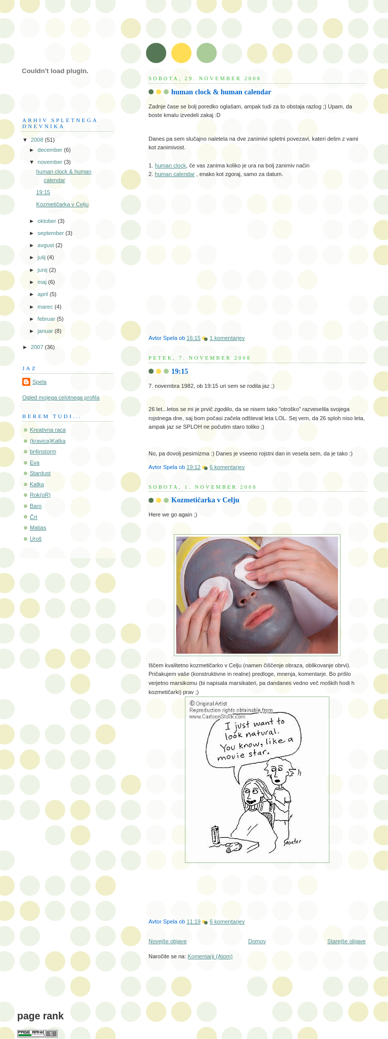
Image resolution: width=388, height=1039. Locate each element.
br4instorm (43, 451)
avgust (46, 245)
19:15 (179, 371)
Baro (35, 506)
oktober (47, 221)
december (50, 150)
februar (47, 319)
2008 (38, 140)
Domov (257, 941)
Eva (34, 462)
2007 (38, 347)
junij (43, 270)
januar (46, 331)
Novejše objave (168, 941)
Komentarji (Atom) (209, 956)
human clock (170, 165)
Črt (33, 517)
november (50, 162)
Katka (37, 484)
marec (46, 307)
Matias (38, 528)
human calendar (175, 174)
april (43, 294)
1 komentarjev (227, 338)
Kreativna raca (48, 430)
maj (42, 282)
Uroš (35, 539)
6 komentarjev (227, 467)
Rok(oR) (40, 495)
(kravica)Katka (48, 441)
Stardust (40, 473)
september (51, 233)
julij (42, 257)
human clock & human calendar (221, 92)
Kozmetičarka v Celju (205, 500)
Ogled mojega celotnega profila (61, 397)
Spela (39, 382)
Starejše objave (346, 941)
